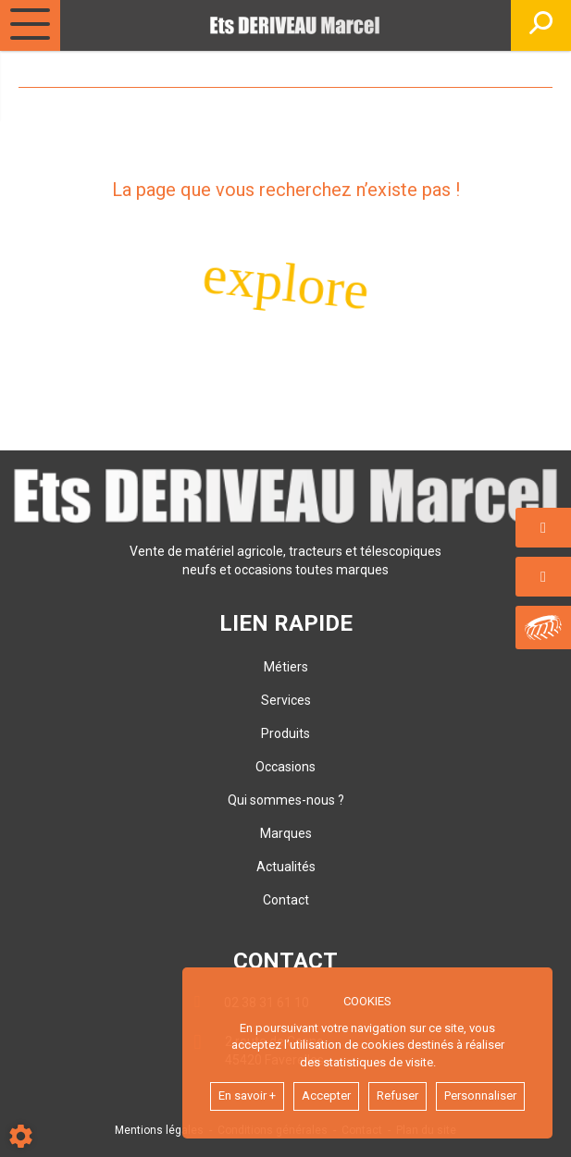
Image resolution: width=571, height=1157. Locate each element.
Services (286, 700)
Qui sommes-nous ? (286, 800)
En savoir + (247, 1095)
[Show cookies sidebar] (20, 1136)
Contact (286, 899)
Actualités (286, 866)
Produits (285, 733)
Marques (286, 833)
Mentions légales (159, 1130)
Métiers (286, 666)
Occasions (285, 766)
